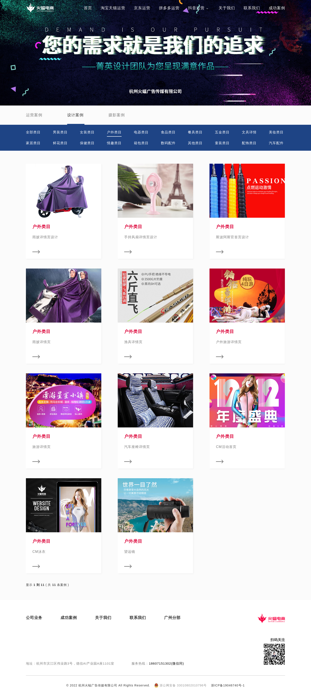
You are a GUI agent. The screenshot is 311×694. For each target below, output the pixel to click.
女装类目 (87, 132)
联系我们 (252, 8)
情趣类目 (114, 143)
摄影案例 (116, 115)
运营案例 (34, 115)
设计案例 (75, 115)
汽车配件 (276, 143)
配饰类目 (249, 143)
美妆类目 (276, 132)
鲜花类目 (60, 143)
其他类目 (195, 143)
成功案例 (277, 8)
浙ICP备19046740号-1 (228, 685)
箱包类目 (141, 143)
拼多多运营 (169, 8)
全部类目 (33, 132)
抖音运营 (196, 8)
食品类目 (168, 132)
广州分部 (172, 618)
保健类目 (87, 143)
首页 (88, 8)
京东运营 (142, 8)
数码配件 (168, 143)
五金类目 (222, 132)
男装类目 (60, 132)
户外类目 (114, 132)
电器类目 (141, 132)
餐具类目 (195, 132)
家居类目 (33, 143)
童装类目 (222, 143)
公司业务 (34, 618)
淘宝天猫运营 (113, 8)
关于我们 (227, 8)
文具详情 (249, 132)
